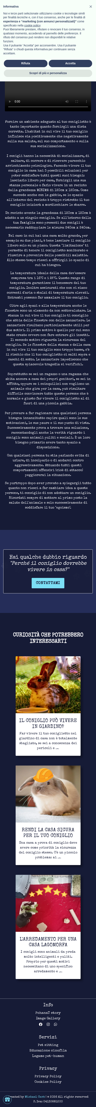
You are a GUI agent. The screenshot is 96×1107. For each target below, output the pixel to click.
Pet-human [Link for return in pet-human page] (14, 22)
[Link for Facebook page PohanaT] (43, 1025)
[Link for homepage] (19, 7)
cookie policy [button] (32, 1051)
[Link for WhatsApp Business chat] (55, 1025)
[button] (90, 1032)
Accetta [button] (70, 1089)
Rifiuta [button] (25, 1089)
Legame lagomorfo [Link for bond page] (45, 22)
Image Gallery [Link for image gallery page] (48, 1018)
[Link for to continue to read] (48, 706)
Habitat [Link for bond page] (73, 22)
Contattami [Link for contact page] (48, 583)
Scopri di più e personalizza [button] (48, 1098)
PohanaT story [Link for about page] (48, 1013)
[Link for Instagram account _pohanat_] (50, 1025)
